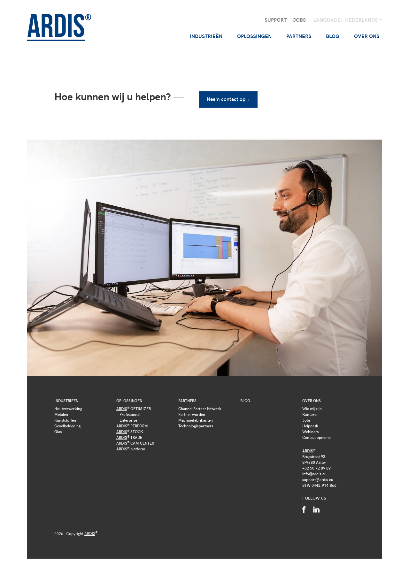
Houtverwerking (68, 408)
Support (276, 19)
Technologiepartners (195, 425)
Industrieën (66, 400)
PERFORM (132, 425)
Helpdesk (310, 425)
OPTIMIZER (133, 408)
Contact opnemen (317, 437)
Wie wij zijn (312, 408)
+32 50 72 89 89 (316, 467)
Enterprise (128, 420)
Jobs (299, 19)
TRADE (129, 437)
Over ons (311, 400)
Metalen (61, 414)
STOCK (129, 431)
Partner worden (191, 414)
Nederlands (362, 19)
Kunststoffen (65, 420)
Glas (58, 431)
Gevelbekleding (67, 425)
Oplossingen (129, 400)
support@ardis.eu (317, 479)
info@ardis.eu (314, 473)
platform (130, 448)
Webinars (310, 431)
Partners (187, 400)
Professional (130, 414)
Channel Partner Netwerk (199, 408)
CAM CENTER (135, 443)
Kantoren (310, 414)
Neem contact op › (228, 99)
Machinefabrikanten (195, 420)
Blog (332, 36)
